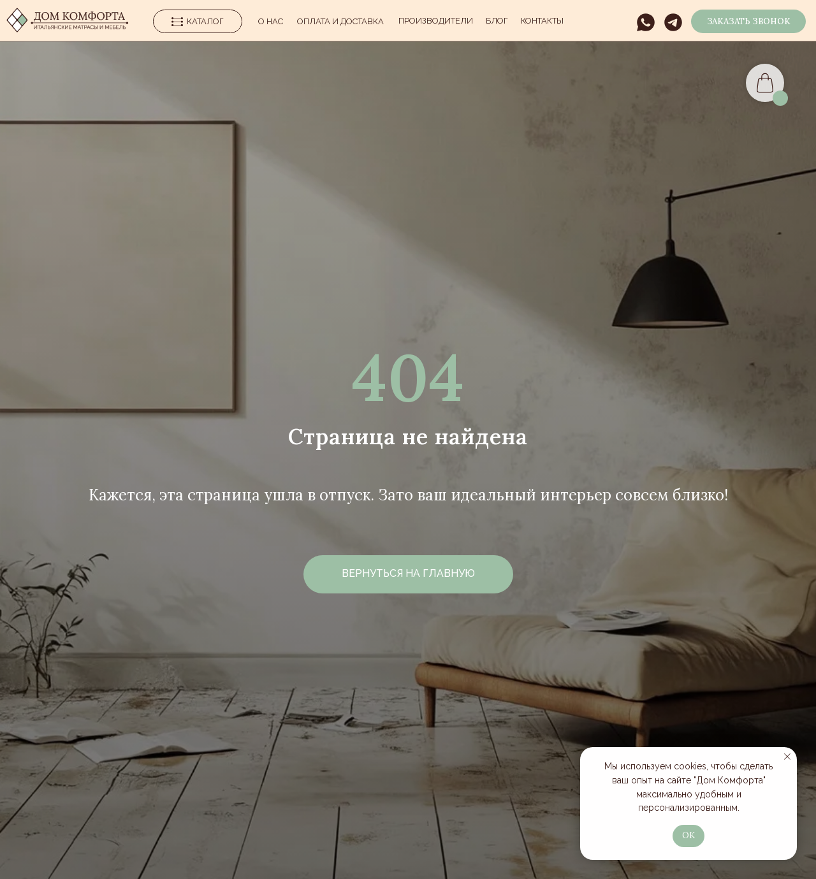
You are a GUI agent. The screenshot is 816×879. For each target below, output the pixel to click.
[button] (748, 21)
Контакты (542, 20)
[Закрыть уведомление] (787, 756)
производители (435, 20)
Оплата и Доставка (340, 21)
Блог (497, 20)
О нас (270, 21)
